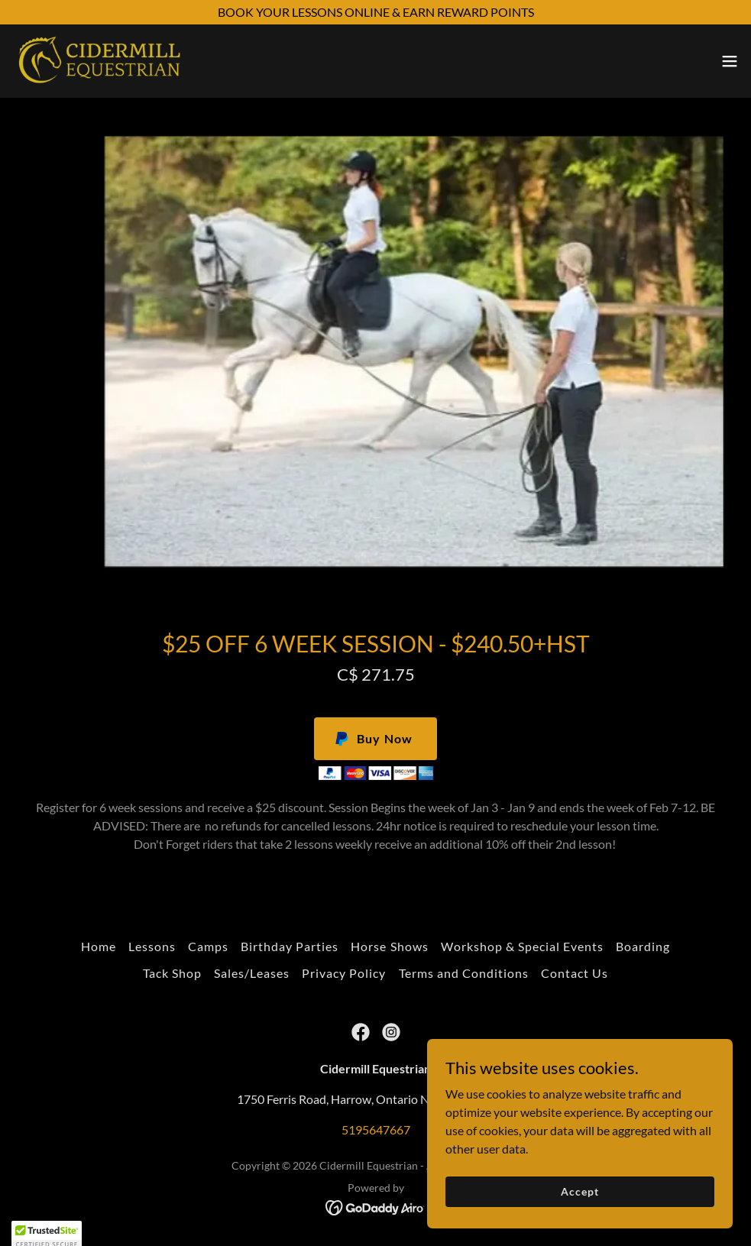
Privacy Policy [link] (344, 973)
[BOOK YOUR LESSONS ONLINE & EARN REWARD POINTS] (375, 12)
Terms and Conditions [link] (464, 973)
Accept (579, 1212)
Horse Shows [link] (389, 946)
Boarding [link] (643, 946)
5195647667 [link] (376, 1129)
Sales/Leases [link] (252, 973)
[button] (729, 61)
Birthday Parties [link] (289, 946)
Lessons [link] (152, 946)
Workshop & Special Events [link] (522, 946)
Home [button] (98, 946)
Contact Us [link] (574, 973)
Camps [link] (208, 946)
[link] (99, 61)
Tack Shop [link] (172, 973)
